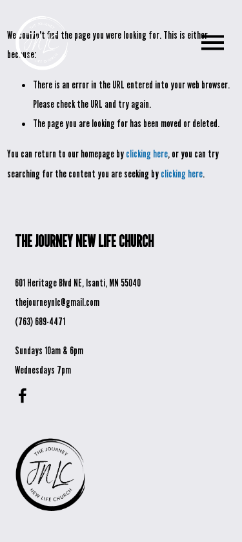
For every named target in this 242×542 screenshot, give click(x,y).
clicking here (147, 153)
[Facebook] (22, 395)
